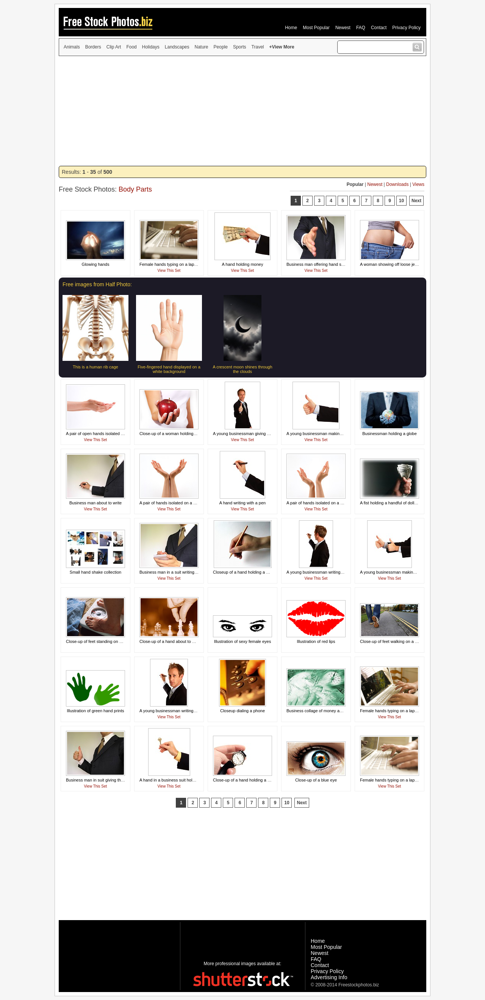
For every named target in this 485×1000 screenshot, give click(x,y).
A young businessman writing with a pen (323, 572)
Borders (93, 47)
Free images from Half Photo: (97, 284)
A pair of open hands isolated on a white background (114, 433)
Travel (258, 47)
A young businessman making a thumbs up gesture (333, 433)
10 (401, 200)
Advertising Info (329, 977)
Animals (72, 47)
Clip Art (113, 47)
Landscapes (177, 47)
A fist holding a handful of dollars (390, 503)
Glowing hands (96, 264)
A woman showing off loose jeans (390, 264)
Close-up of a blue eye (316, 780)
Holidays (151, 47)
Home (291, 27)
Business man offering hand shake (318, 264)
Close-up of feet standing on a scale (99, 641)
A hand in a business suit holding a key (175, 780)
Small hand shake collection (95, 572)
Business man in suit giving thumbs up (101, 780)
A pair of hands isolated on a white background (182, 503)
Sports (239, 47)
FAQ (360, 27)
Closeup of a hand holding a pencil (245, 572)
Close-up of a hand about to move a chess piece (184, 641)
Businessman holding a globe (389, 433)
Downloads (397, 184)
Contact (378, 27)
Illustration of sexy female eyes (242, 641)
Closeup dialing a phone (242, 710)
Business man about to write (95, 503)
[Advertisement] (242, 111)
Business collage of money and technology (326, 710)
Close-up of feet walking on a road (391, 641)
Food (131, 47)
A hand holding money (242, 264)
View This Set (169, 270)
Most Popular (316, 27)
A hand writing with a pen (242, 503)
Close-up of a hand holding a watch (245, 780)
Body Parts (135, 189)
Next (416, 200)
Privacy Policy (406, 27)
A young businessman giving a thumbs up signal (257, 433)
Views (418, 184)
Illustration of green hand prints (95, 710)
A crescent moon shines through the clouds (242, 369)
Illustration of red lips (316, 641)
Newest (342, 27)
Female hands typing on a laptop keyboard (178, 264)
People (221, 47)
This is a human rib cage (95, 367)
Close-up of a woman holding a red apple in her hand (188, 433)
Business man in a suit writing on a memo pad (181, 572)
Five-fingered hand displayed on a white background (169, 369)
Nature (201, 47)
